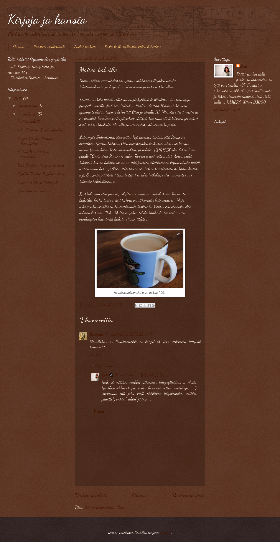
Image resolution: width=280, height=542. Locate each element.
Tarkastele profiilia (228, 109)
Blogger (165, 532)
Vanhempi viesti (188, 495)
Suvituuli (96, 334)
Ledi (105, 374)
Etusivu (18, 46)
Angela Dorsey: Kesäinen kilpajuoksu (36, 141)
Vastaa (95, 354)
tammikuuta (28, 114)
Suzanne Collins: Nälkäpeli (38, 182)
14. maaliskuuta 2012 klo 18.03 (139, 374)
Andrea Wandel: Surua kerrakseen (35, 154)
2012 (18, 98)
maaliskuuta (28, 105)
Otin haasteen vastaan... (36, 190)
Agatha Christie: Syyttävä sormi (41, 173)
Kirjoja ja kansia (47, 19)
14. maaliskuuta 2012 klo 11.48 (128, 334)
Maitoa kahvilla (30, 121)
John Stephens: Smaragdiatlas (40, 129)
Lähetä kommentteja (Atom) (105, 507)
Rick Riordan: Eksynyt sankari (41, 165)
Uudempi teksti (91, 495)
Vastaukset (104, 365)
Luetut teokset (85, 46)
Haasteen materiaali (49, 46)
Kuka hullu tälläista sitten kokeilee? (132, 46)
